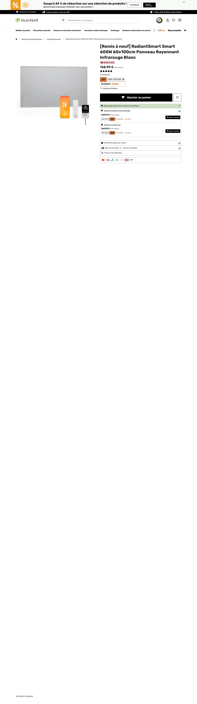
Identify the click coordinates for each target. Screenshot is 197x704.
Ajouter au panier (136, 97)
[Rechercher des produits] (99, 20)
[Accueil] (19, 39)
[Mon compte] (167, 20)
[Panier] (179, 20)
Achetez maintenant (146, 5)
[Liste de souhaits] (173, 20)
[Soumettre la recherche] (63, 20)
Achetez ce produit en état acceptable (120, 111)
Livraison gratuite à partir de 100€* (61, 12)
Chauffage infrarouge (59, 39)
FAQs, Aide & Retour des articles (167, 12)
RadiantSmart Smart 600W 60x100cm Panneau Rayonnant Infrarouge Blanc (100, 39)
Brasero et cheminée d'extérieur (34, 39)
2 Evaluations (105, 75)
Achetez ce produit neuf (114, 125)
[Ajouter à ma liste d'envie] (177, 98)
